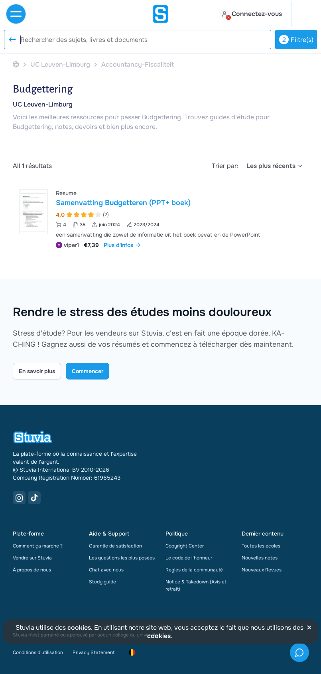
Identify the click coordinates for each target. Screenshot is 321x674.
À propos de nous (32, 570)
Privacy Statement (93, 652)
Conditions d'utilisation (38, 652)
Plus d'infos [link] (122, 245)
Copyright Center (184, 546)
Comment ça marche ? (38, 546)
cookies (79, 627)
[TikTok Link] (34, 497)
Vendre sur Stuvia (32, 558)
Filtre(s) (296, 39)
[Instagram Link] (19, 497)
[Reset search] (12, 39)
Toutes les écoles (261, 546)
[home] (161, 14)
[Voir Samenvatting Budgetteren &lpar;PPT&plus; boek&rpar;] (160, 218)
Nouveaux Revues (262, 570)
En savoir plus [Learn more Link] (37, 371)
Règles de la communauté (194, 570)
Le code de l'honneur (188, 558)
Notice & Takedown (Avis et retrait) (195, 585)
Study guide (102, 582)
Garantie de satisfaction (115, 546)
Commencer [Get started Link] (87, 371)
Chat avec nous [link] (106, 570)
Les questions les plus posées (122, 558)
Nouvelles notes (260, 558)
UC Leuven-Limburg (43, 104)
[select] (275, 166)
